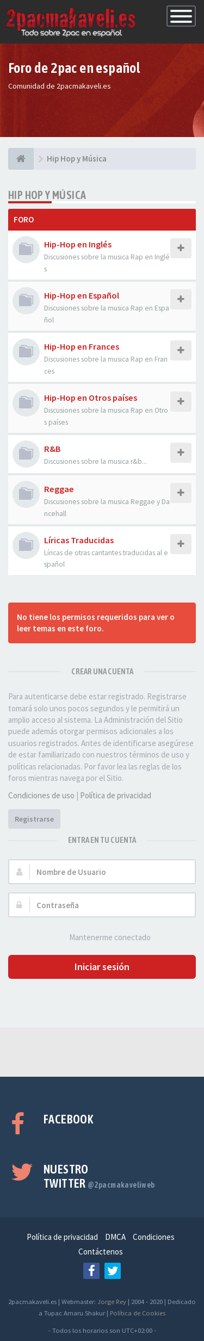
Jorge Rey (111, 1301)
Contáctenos (100, 1251)
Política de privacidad (115, 795)
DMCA (115, 1237)
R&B (52, 448)
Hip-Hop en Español (81, 295)
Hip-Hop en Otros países (90, 397)
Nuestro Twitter (99, 1176)
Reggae (59, 488)
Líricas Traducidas (79, 540)
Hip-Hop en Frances (81, 346)
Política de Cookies (137, 1312)
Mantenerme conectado (104, 937)
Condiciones (154, 1237)
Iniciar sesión (102, 966)
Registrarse (34, 819)
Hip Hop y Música (47, 195)
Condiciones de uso (41, 795)
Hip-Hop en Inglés (78, 244)
